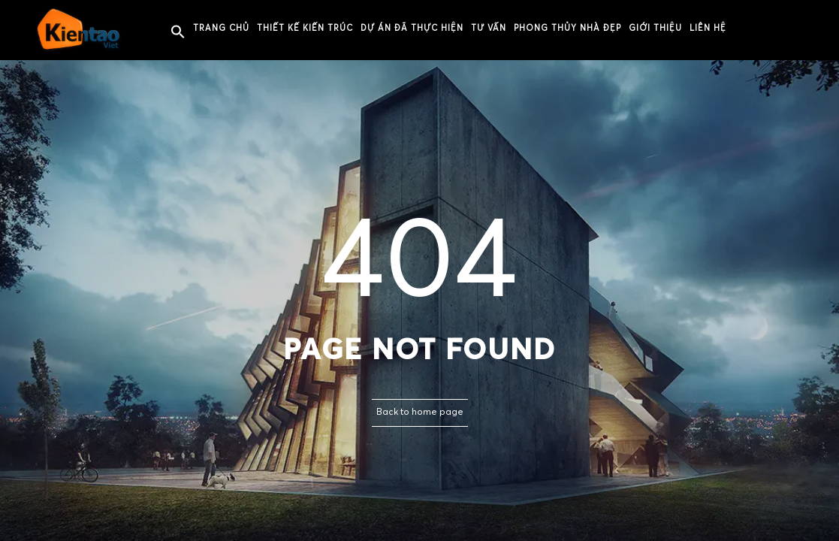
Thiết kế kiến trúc (305, 28)
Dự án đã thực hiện (412, 28)
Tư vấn (488, 28)
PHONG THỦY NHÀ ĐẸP (567, 28)
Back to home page (419, 412)
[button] (178, 32)
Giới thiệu (655, 28)
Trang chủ (221, 28)
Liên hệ (708, 28)
